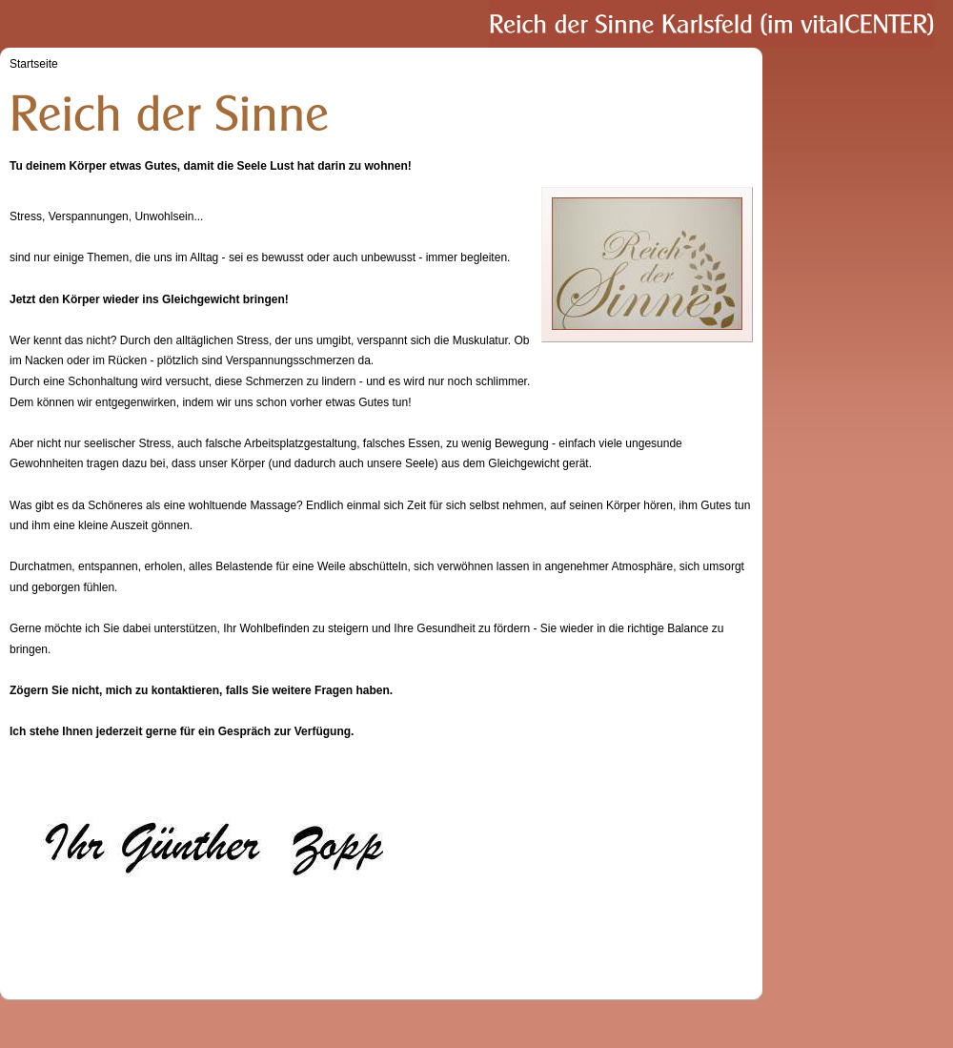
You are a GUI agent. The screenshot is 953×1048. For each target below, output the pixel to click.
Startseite (34, 64)
